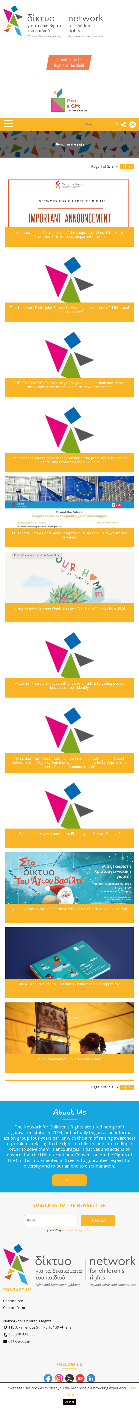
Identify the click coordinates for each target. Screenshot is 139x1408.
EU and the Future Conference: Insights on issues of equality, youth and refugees (69, 535)
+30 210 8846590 (19, 1334)
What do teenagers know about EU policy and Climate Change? (69, 834)
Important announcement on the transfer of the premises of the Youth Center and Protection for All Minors (69, 460)
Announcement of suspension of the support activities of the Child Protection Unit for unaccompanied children (69, 235)
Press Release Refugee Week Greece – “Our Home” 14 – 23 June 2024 (69, 608)
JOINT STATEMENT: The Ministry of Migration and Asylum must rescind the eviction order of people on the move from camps (69, 385)
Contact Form (14, 1307)
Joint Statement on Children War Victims (69, 1059)
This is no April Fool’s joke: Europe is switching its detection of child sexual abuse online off (69, 310)
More (69, 1180)
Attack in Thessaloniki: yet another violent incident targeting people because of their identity (69, 685)
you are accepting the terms (77, 1230)
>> (130, 1087)
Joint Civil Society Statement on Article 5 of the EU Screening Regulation (69, 909)
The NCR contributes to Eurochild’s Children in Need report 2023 (70, 984)
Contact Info (13, 1301)
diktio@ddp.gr (17, 1341)
